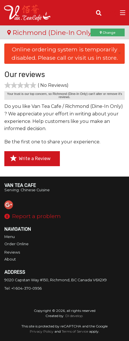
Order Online (16, 244)
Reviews (12, 252)
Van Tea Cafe (20, 185)
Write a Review (30, 158)
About (10, 259)
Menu (9, 237)
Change (107, 33)
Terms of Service (75, 331)
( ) (110, 12)
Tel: (23, 288)
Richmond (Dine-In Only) (50, 33)
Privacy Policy (42, 331)
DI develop (74, 316)
